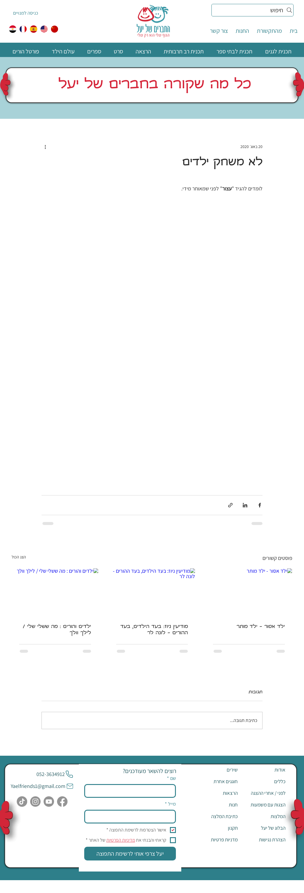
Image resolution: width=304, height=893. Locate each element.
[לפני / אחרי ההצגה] (264, 793)
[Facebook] (62, 801)
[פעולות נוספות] (45, 146)
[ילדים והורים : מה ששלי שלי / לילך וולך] (55, 592)
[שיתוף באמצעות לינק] (230, 505)
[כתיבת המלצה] (216, 816)
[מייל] (132, 817)
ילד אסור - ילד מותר (261, 627)
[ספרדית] (33, 29)
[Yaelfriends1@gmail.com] (42, 786)
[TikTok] (22, 801)
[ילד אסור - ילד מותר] (249, 592)
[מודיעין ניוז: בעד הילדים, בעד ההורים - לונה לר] (152, 592)
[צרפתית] (23, 29)
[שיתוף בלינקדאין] (245, 505)
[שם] (132, 791)
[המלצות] (264, 816)
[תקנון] (216, 828)
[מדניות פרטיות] (216, 840)
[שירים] (216, 770)
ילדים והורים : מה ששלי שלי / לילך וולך (57, 630)
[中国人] (54, 29)
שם (171, 778)
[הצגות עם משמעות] (264, 805)
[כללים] (264, 781)
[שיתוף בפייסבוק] (259, 505)
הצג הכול (19, 557)
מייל (170, 804)
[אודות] (264, 770)
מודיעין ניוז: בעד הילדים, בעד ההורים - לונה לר (154, 630)
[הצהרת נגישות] (264, 840)
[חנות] (216, 805)
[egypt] (12, 29)
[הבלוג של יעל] (264, 828)
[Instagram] (35, 801)
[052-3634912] (55, 774)
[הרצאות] (216, 793)
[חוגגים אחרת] (216, 781)
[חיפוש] (252, 10)
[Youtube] (49, 801)
